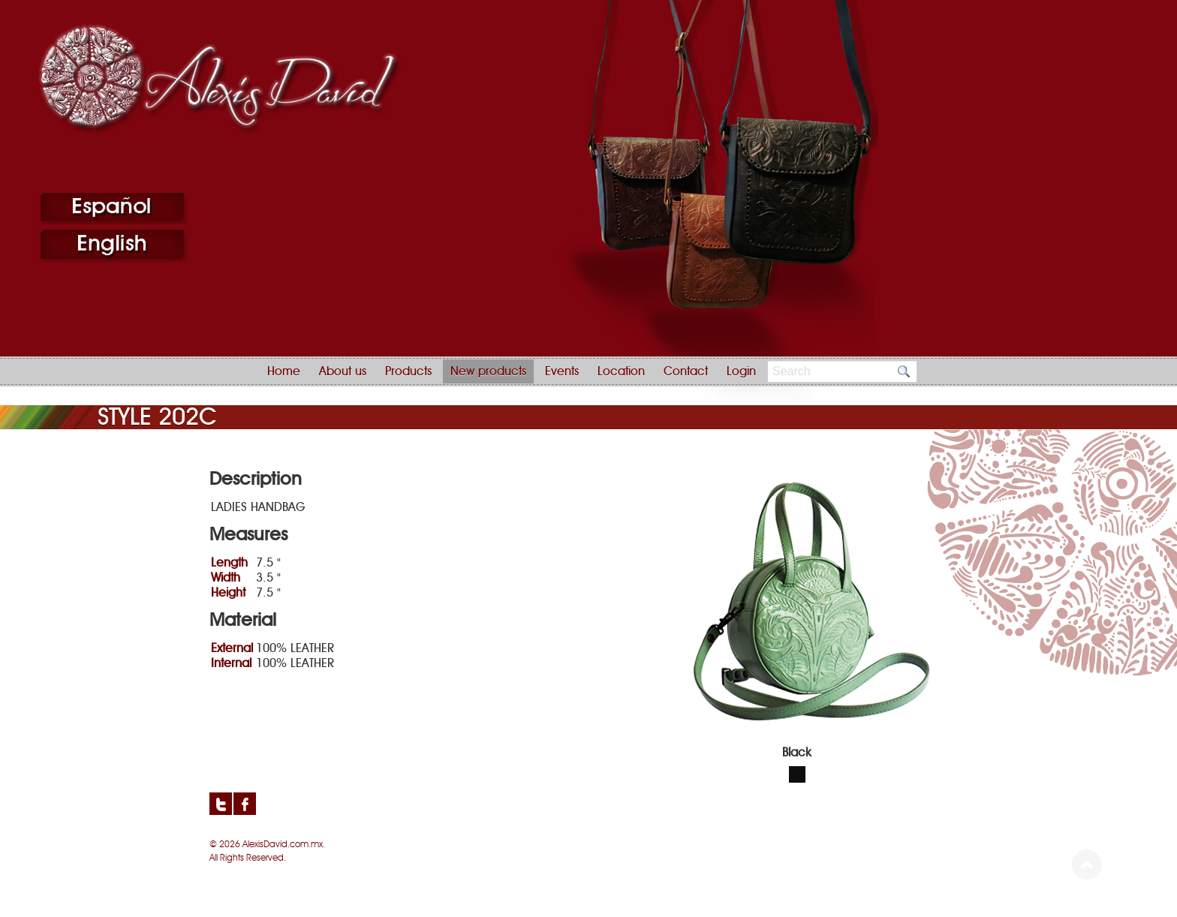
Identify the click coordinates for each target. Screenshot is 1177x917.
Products (408, 371)
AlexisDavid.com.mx (282, 844)
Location (621, 371)
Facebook (244, 803)
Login (741, 371)
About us (342, 371)
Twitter (220, 803)
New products (488, 371)
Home (283, 371)
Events (562, 371)
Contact (686, 371)
